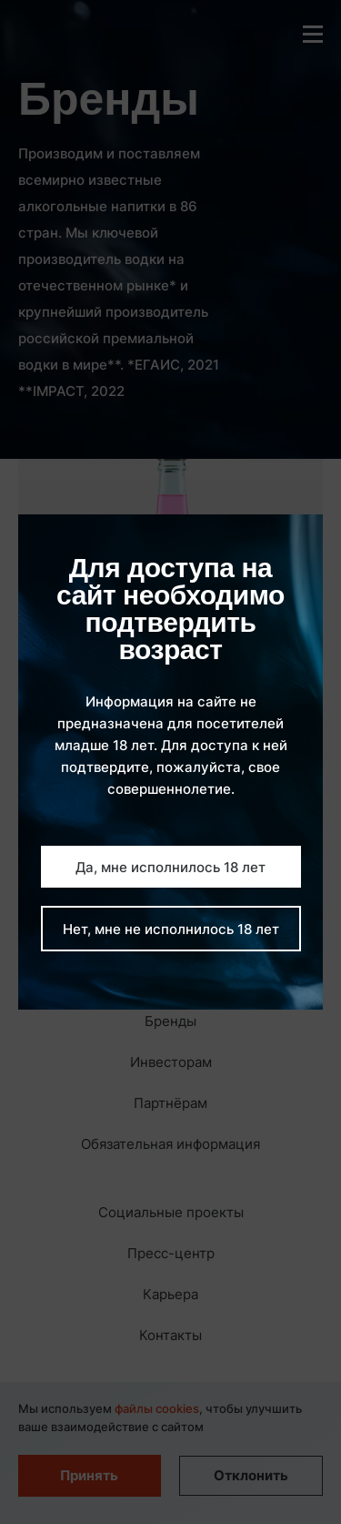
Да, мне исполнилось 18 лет (170, 867)
